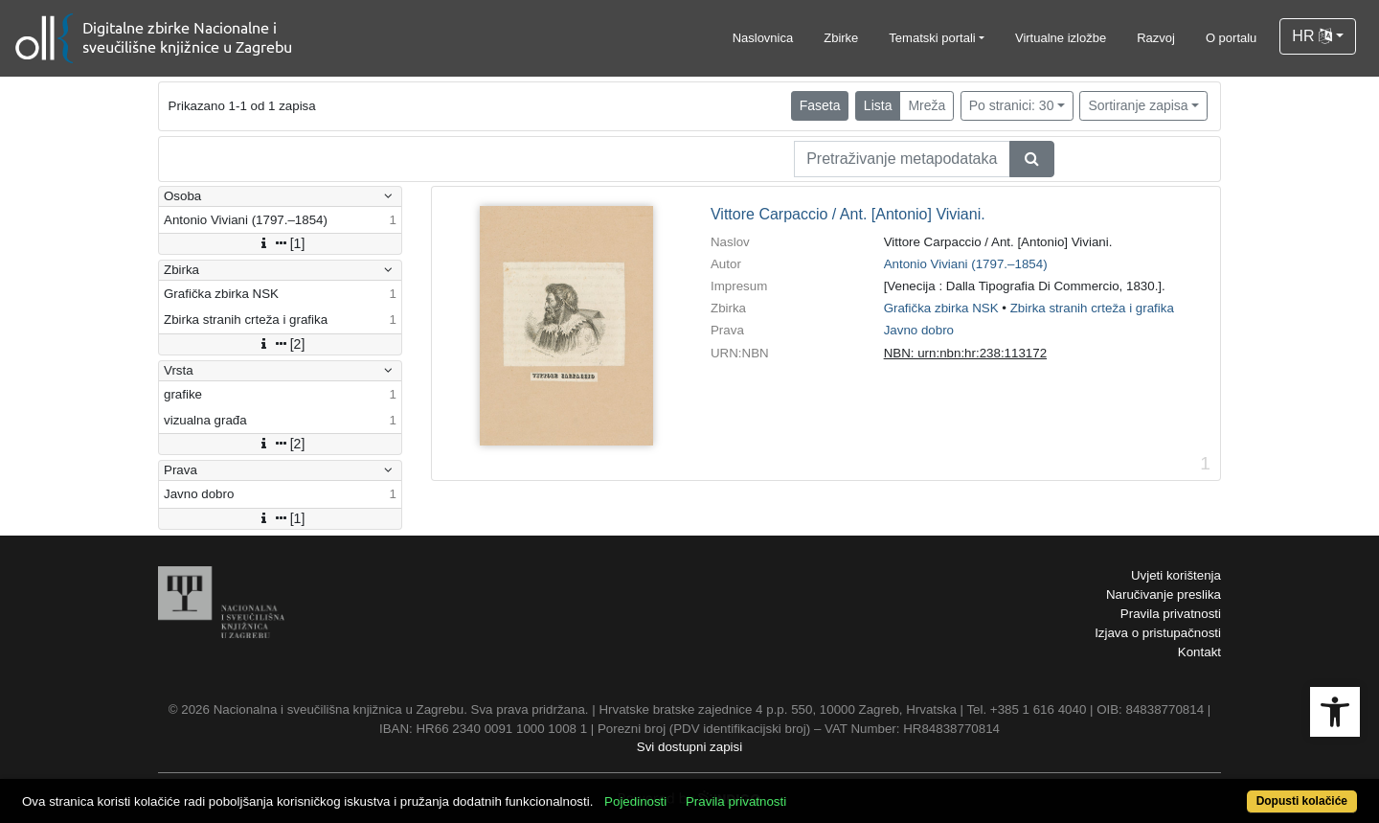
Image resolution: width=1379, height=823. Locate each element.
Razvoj (1156, 38)
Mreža (926, 105)
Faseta (820, 105)
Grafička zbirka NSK (941, 308)
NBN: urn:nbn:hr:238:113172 (965, 353)
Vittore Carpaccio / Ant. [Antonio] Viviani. (848, 214)
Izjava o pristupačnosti (1158, 633)
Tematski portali (932, 38)
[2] (280, 344)
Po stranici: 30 (1011, 105)
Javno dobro (919, 330)
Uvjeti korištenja (1176, 575)
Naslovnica (763, 38)
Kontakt (1199, 652)
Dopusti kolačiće (1301, 801)
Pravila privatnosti (1170, 613)
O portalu (1231, 38)
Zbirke (841, 38)
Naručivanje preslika (1163, 594)
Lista (878, 105)
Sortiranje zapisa (1137, 105)
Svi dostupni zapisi (689, 747)
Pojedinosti (635, 801)
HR (1312, 36)
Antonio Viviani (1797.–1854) (966, 264)
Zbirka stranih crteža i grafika (1092, 308)
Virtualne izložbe (1060, 38)
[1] (280, 243)
